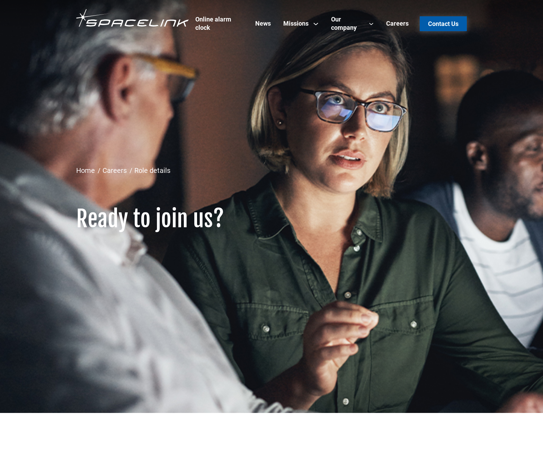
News (263, 23)
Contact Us (443, 23)
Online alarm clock (213, 23)
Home (85, 170)
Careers (397, 23)
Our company (344, 23)
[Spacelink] (132, 18)
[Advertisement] (271, 109)
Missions (296, 23)
